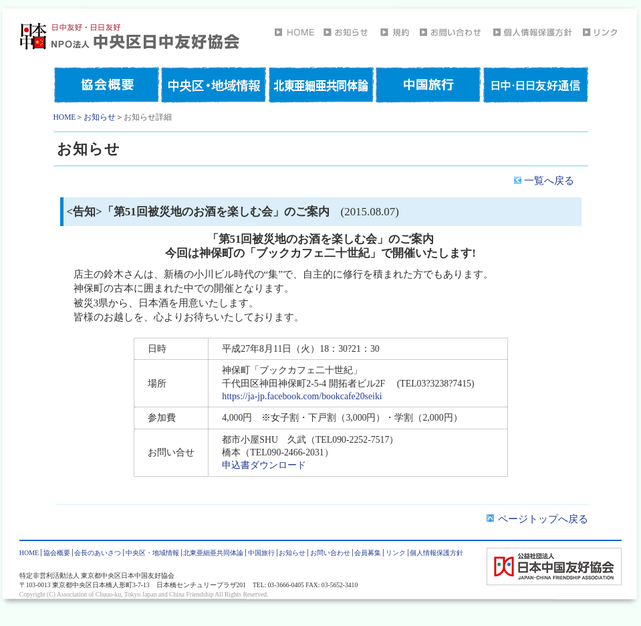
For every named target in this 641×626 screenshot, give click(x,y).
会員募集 (367, 552)
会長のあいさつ (97, 552)
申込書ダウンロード (264, 465)
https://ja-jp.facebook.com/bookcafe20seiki (302, 396)
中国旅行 (261, 552)
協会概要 (56, 552)
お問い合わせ (330, 552)
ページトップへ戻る (537, 518)
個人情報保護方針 (436, 552)
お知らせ (100, 117)
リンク (396, 552)
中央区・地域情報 (152, 552)
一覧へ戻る (544, 180)
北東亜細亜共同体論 (213, 552)
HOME (64, 117)
